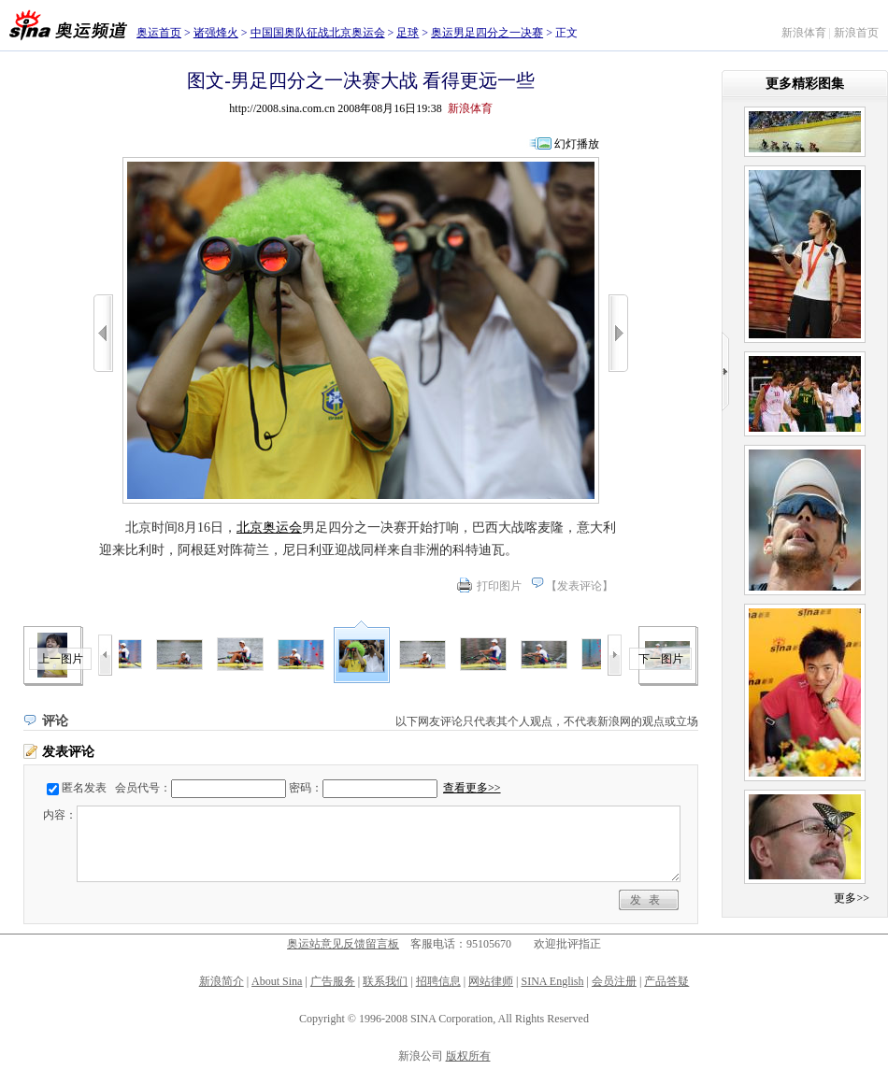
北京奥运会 (269, 528)
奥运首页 (158, 32)
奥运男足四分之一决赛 (487, 32)
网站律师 (490, 981)
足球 (407, 32)
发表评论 (579, 585)
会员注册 (614, 981)
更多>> (851, 898)
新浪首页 (856, 32)
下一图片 (660, 658)
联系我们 (385, 981)
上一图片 (60, 658)
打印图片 (499, 585)
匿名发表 (84, 787)
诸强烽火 (215, 32)
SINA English (552, 981)
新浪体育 (803, 32)
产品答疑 (666, 981)
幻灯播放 (576, 143)
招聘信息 (438, 981)
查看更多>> (472, 787)
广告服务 (332, 981)
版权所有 (468, 1056)
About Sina (276, 981)
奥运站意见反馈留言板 (343, 943)
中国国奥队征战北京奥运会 (318, 32)
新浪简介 (221, 981)
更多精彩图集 (805, 84)
